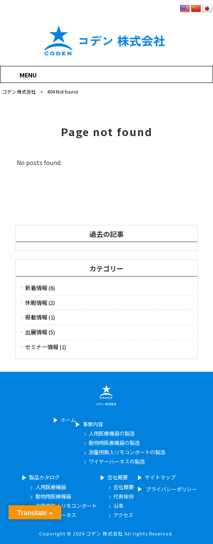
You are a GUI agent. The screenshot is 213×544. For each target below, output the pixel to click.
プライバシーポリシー (171, 489)
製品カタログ (44, 477)
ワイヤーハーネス (55, 515)
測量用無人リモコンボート (66, 506)
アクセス (123, 515)
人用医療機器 (50, 487)
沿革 (118, 506)
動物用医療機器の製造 (114, 443)
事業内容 (93, 424)
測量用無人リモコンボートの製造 (127, 452)
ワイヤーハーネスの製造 (117, 461)
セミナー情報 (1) (45, 347)
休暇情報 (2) (40, 303)
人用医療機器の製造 (112, 433)
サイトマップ (160, 477)
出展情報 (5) (40, 332)
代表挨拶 (123, 496)
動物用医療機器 (53, 496)
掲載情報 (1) (40, 317)
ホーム (68, 420)
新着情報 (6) (40, 288)
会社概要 (117, 477)
